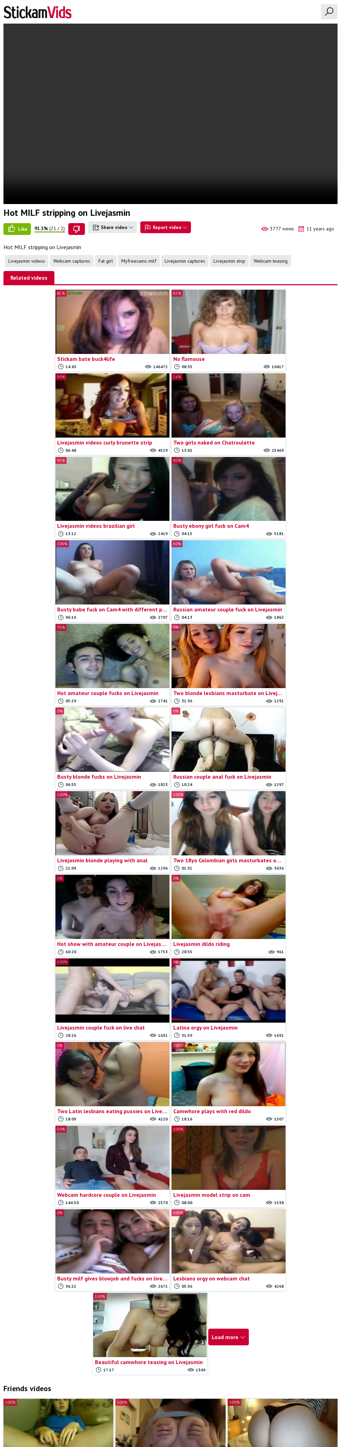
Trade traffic (216, 1407)
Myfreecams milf (138, 261)
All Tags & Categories (110, 1407)
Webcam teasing (271, 261)
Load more (226, 983)
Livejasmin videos (26, 261)
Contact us (150, 1407)
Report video (165, 227)
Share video (112, 227)
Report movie (182, 1407)
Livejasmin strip (229, 261)
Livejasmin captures (185, 261)
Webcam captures (71, 261)
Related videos (28, 277)
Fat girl (105, 261)
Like (17, 229)
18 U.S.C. (245, 1407)
